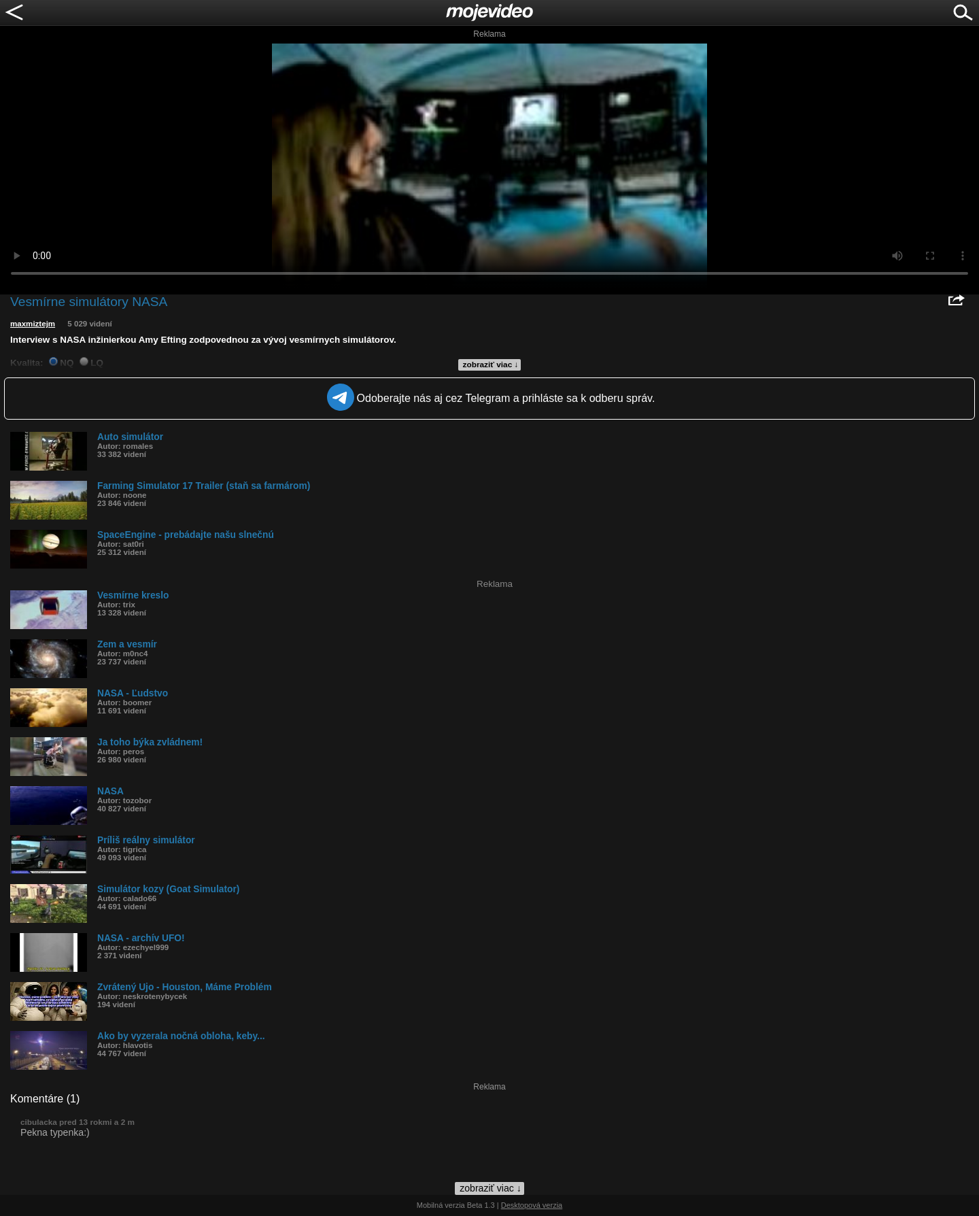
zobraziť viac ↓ (491, 364)
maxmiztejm (32, 324)
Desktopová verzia (532, 1205)
